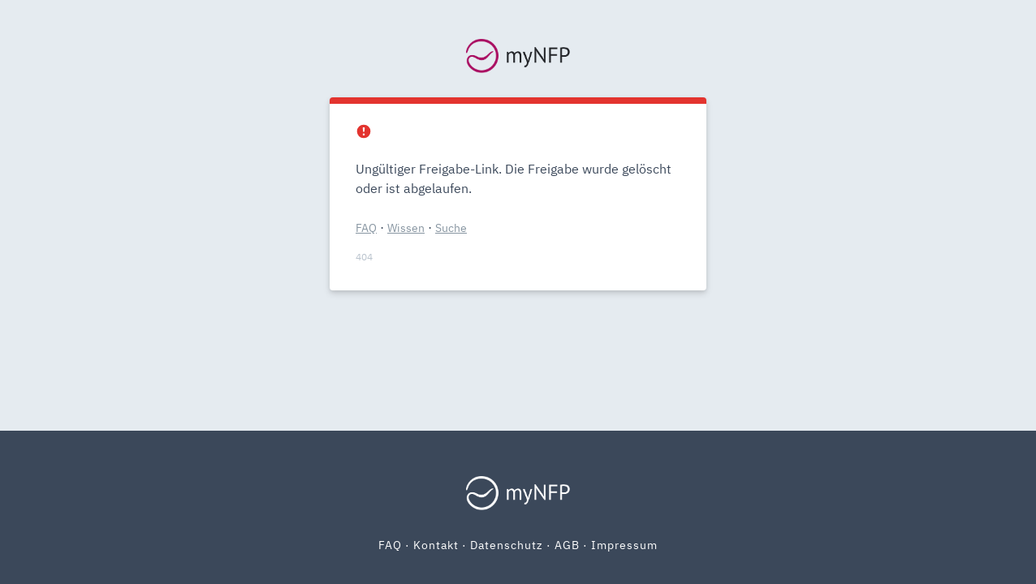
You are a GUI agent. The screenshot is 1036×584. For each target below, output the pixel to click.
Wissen (406, 228)
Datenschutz (506, 545)
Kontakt (436, 545)
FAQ (366, 228)
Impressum (624, 545)
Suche (451, 228)
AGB (567, 545)
